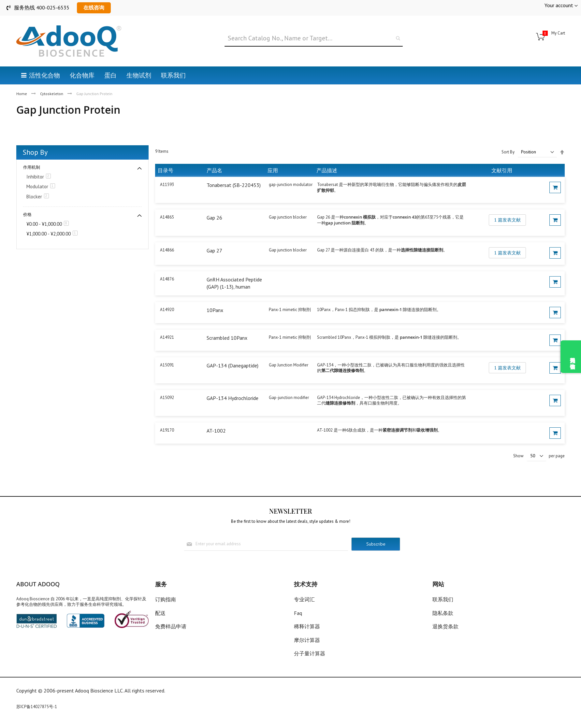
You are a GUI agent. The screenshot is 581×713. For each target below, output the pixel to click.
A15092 (167, 397)
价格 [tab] (27, 214)
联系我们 (442, 599)
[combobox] (314, 38)
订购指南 (165, 599)
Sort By (508, 152)
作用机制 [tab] (31, 167)
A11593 (167, 184)
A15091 (167, 365)
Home (22, 93)
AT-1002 (216, 430)
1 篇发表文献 (507, 220)
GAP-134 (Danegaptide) (232, 365)
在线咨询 (93, 7)
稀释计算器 (307, 626)
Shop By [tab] (35, 152)
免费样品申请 (170, 626)
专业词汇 (304, 599)
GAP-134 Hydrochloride (232, 398)
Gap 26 (214, 217)
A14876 (167, 279)
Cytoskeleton (52, 93)
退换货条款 (445, 626)
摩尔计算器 (307, 640)
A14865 (167, 217)
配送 (160, 613)
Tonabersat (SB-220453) (234, 185)
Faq (298, 613)
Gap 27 (214, 250)
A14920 (167, 309)
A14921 (167, 337)
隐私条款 (442, 613)
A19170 (167, 430)
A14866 (167, 250)
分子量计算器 (309, 653)
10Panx (215, 310)
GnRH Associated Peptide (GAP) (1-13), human (234, 283)
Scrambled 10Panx (227, 338)
